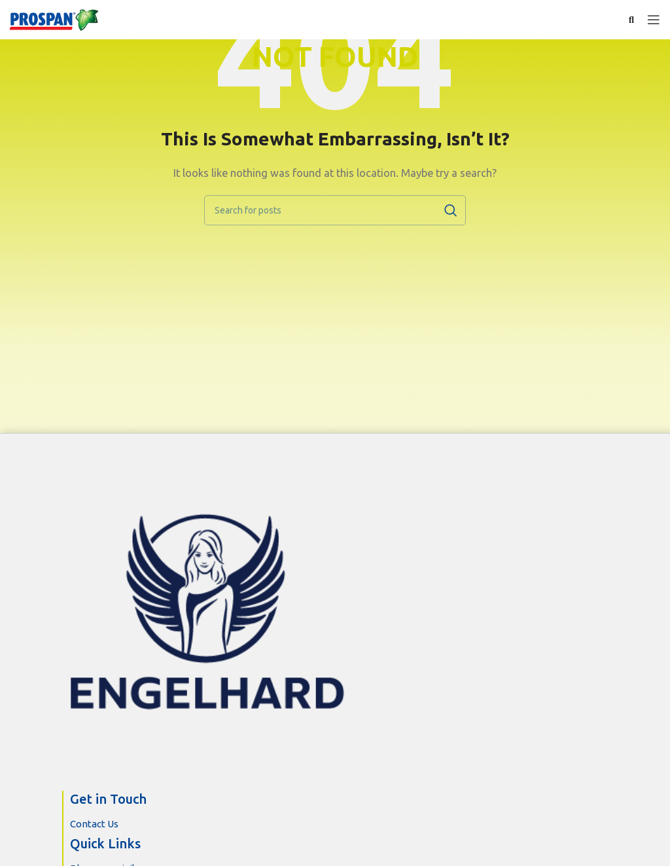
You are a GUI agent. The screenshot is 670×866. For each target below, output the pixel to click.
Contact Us (94, 823)
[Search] (335, 210)
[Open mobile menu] (654, 20)
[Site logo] (55, 19)
